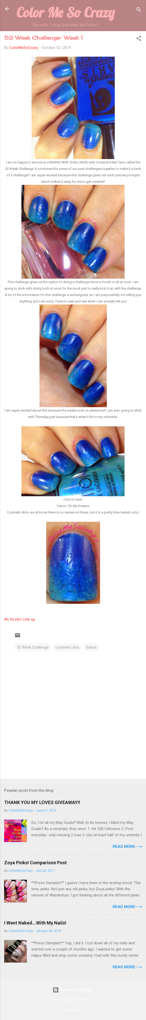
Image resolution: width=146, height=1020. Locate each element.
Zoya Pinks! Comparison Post (35, 862)
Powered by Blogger (73, 990)
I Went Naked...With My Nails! (35, 923)
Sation (91, 647)
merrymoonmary (84, 999)
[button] (139, 39)
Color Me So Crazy (66, 12)
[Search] (139, 10)
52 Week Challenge (33, 647)
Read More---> (127, 846)
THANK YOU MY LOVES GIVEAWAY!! (42, 802)
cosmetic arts (67, 647)
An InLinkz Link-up (19, 619)
